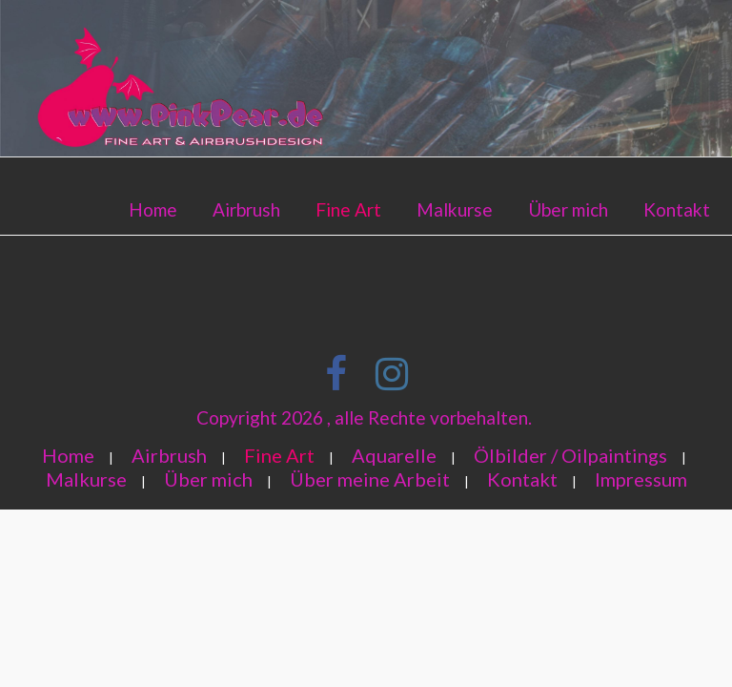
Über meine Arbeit (370, 479)
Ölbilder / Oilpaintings (570, 455)
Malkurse (455, 209)
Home (153, 209)
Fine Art (348, 209)
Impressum (641, 479)
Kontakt (676, 209)
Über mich (568, 209)
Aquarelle (394, 455)
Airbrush (246, 209)
